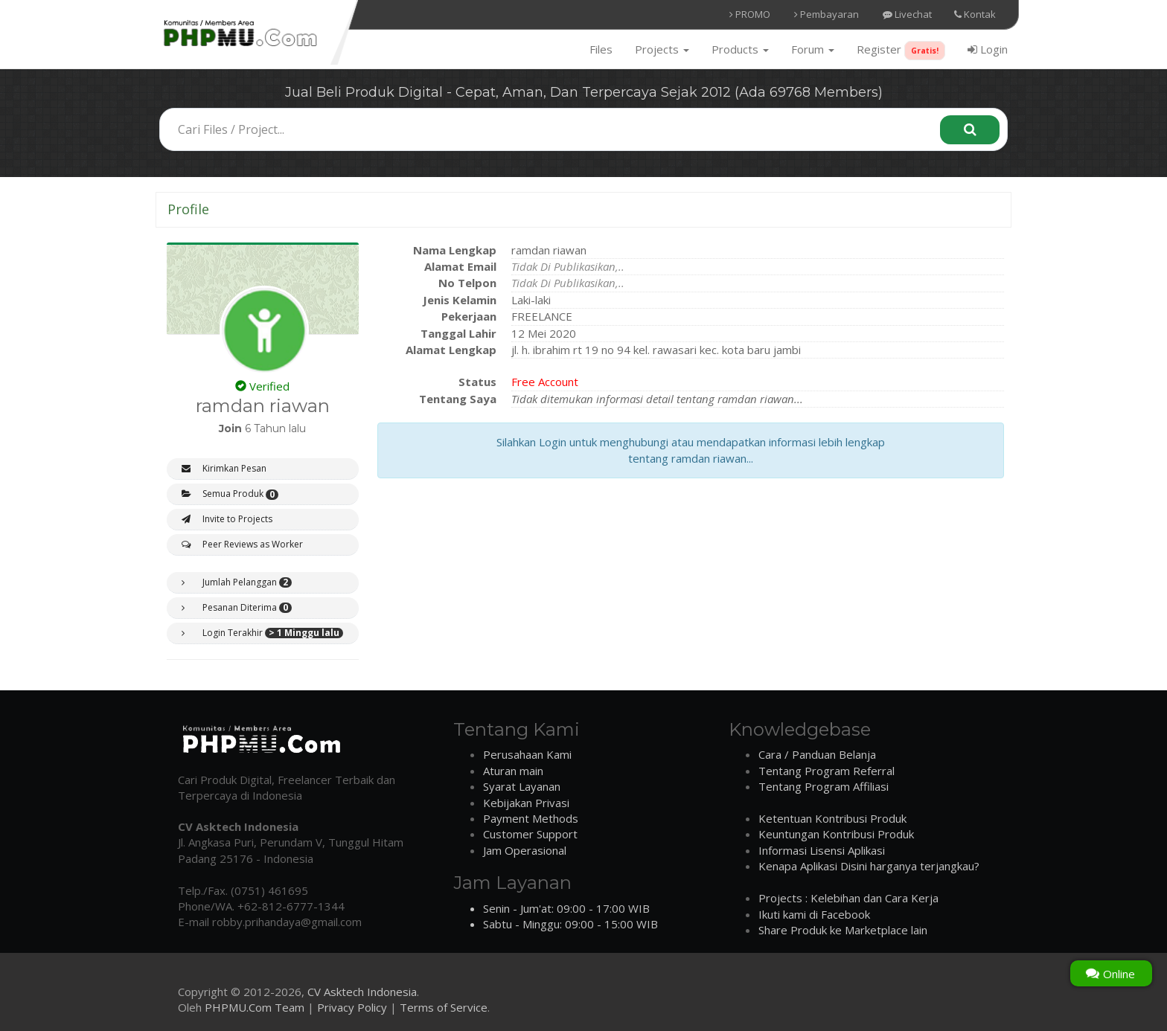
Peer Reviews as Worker (242, 544)
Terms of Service (443, 1007)
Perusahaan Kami (527, 754)
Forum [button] (812, 49)
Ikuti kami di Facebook (814, 914)
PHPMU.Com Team (254, 1007)
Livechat (907, 14)
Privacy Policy (352, 1007)
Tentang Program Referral (826, 770)
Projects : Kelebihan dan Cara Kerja (848, 897)
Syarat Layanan (521, 786)
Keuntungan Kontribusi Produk (836, 833)
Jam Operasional (524, 850)
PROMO (749, 14)
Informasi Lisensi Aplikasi (821, 850)
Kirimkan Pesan (224, 468)
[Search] (970, 129)
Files (601, 49)
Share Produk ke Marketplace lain (842, 929)
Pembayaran (826, 14)
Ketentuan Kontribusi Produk (832, 818)
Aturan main (513, 770)
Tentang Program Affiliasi (823, 786)
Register (901, 50)
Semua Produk (230, 494)
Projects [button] (662, 49)
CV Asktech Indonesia (362, 991)
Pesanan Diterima (237, 607)
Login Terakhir (262, 633)
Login (988, 49)
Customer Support (530, 833)
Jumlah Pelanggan (237, 582)
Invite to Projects (227, 519)
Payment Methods (530, 818)
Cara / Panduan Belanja (817, 754)
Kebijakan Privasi (526, 802)
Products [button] (740, 49)
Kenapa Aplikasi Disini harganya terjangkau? (868, 865)
